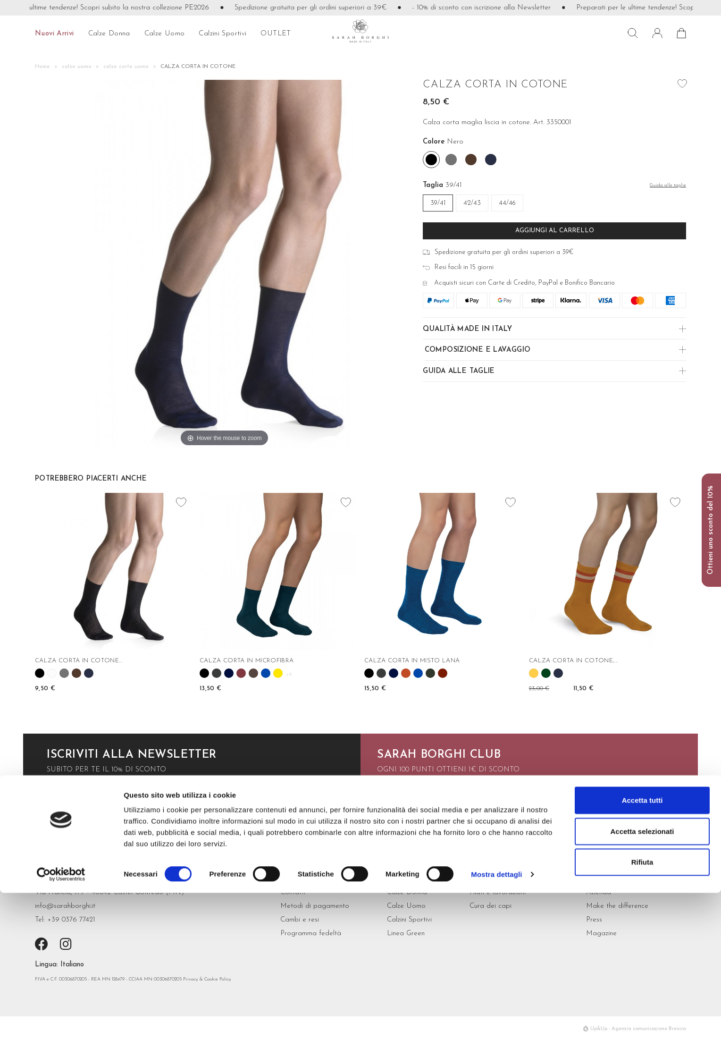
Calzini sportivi (222, 33)
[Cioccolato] (253, 673)
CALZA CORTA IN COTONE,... (573, 661)
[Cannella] (406, 673)
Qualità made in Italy (467, 329)
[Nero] (431, 159)
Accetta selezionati (642, 978)
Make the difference (617, 906)
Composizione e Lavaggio (478, 350)
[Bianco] (52, 673)
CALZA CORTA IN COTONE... (78, 661)
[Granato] (442, 673)
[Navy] (490, 159)
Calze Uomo (406, 906)
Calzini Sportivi (409, 919)
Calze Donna (407, 892)
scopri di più (400, 797)
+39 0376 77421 (71, 919)
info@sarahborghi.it (65, 906)
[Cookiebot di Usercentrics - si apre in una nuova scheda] (61, 1022)
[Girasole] (278, 673)
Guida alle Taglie (459, 371)
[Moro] (470, 159)
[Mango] (533, 673)
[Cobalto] (265, 673)
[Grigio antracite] (216, 673)
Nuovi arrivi (54, 33)
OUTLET (275, 33)
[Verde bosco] (430, 673)
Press (594, 919)
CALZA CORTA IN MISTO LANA (412, 661)
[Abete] (546, 673)
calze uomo (164, 33)
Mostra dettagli (496, 1021)
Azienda (598, 892)
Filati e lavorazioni (497, 892)
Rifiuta (642, 1009)
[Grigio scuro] (451, 159)
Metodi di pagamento (314, 906)
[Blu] (229, 673)
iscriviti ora (69, 797)
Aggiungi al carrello (554, 231)
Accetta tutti (642, 947)
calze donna (109, 33)
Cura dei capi (490, 906)
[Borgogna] (241, 673)
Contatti (292, 892)
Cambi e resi (299, 919)
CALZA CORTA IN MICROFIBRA (246, 661)
